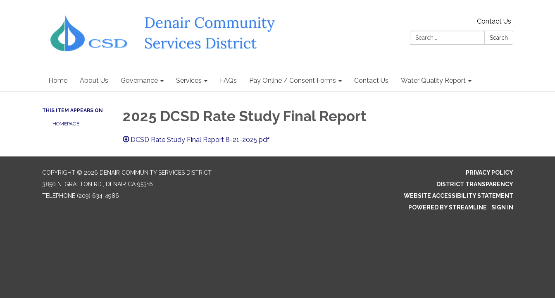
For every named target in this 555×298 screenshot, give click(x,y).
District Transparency (474, 184)
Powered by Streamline (447, 207)
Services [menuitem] (189, 80)
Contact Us (494, 21)
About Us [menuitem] (94, 80)
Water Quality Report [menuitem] (433, 80)
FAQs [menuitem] (228, 80)
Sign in (502, 207)
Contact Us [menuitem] (371, 80)
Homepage (65, 124)
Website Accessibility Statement (458, 195)
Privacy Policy (489, 172)
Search (499, 37)
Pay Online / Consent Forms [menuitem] (292, 80)
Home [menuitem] (57, 80)
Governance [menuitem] (139, 80)
